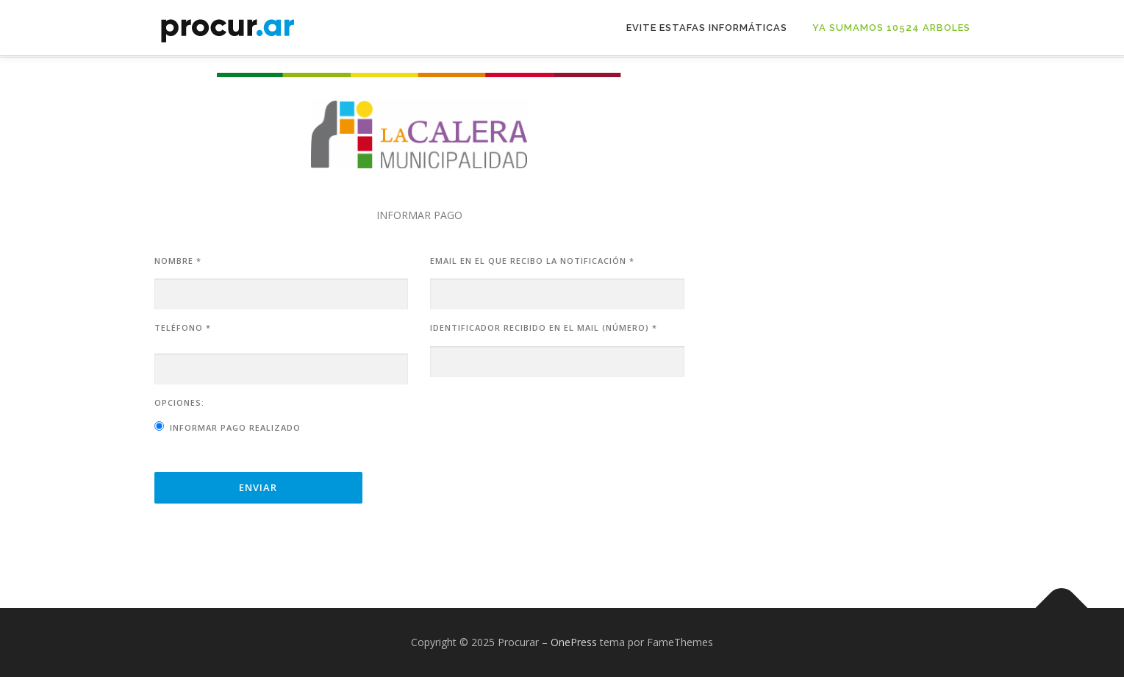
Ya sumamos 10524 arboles (891, 27)
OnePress (574, 642)
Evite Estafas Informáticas (706, 27)
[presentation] (542, 425)
